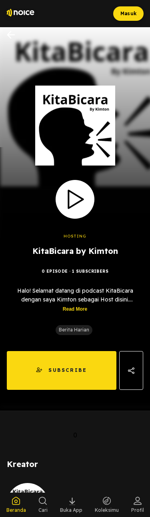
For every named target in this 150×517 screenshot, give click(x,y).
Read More (75, 309)
